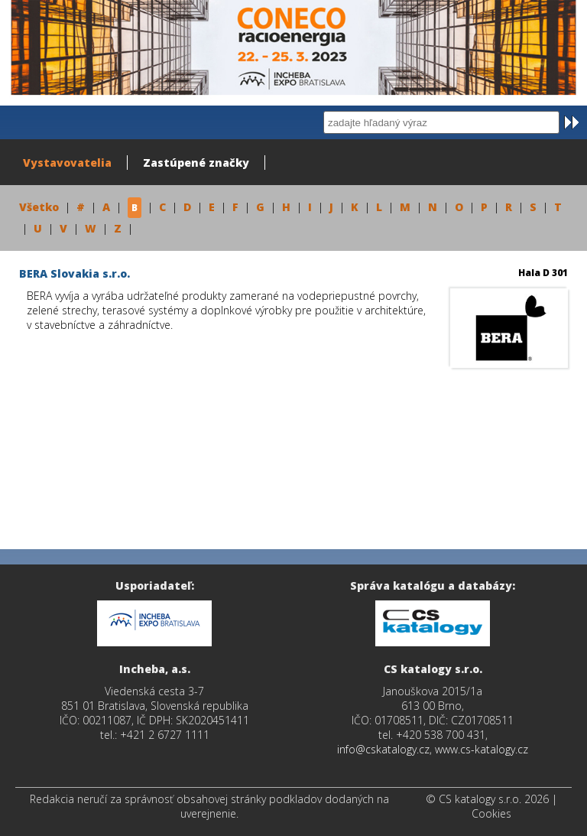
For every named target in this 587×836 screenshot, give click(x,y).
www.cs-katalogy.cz (481, 749)
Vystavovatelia (67, 162)
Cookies (491, 813)
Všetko (39, 207)
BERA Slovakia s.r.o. (74, 273)
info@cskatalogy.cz (383, 749)
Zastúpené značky (196, 162)
